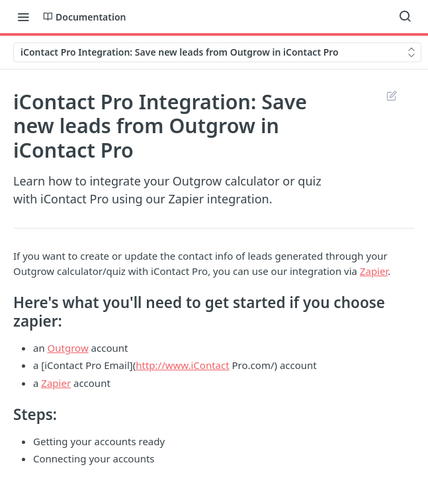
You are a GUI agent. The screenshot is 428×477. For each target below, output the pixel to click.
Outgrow (68, 347)
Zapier (374, 271)
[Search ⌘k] (405, 16)
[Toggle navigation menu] (23, 16)
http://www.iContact (182, 365)
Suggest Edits (391, 95)
